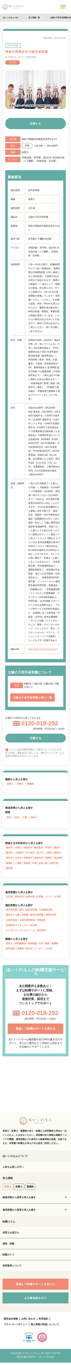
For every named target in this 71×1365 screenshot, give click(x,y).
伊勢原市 (28, 858)
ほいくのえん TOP (11, 17)
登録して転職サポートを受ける (36, 1030)
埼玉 (17, 818)
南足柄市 (58, 858)
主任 (41, 944)
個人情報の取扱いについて (45, 1326)
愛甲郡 (9, 869)
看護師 (30, 784)
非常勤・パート (44, 897)
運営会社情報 (11, 1321)
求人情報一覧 (34, 17)
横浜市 (9, 848)
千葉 (25, 818)
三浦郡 (18, 863)
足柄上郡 (43, 863)
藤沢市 (9, 853)
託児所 (33, 926)
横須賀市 (38, 848)
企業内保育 (11, 921)
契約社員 (19, 897)
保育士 (10, 784)
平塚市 (48, 848)
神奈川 (34, 818)
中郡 (34, 863)
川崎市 (18, 848)
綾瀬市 (9, 863)
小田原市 (19, 853)
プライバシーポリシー (15, 1326)
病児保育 (41, 931)
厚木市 (9, 858)
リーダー (38, 949)
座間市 (48, 858)
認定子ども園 (12, 915)
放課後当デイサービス (17, 926)
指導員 (20, 949)
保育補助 (10, 949)
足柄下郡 (53, 863)
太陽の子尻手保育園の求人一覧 (32, 697)
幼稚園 (25, 915)
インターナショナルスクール (20, 931)
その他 (57, 897)
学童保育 (41, 921)
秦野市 (57, 853)
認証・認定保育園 (28, 910)
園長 (47, 944)
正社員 (9, 897)
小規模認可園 (45, 910)
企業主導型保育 (27, 921)
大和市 (18, 858)
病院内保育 (50, 915)
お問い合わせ (28, 1321)
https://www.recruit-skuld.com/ (43, 649)
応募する (35, 123)
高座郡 (27, 863)
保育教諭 (32, 944)
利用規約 (43, 1321)
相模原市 (27, 848)
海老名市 (38, 858)
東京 (9, 818)
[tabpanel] (35, 89)
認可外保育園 (36, 915)
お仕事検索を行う (35, 1300)
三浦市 (48, 853)
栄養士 (20, 784)
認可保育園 (11, 910)
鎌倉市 (57, 848)
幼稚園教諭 (20, 944)
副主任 (29, 949)
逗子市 (40, 853)
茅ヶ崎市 (30, 853)
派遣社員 (30, 897)
